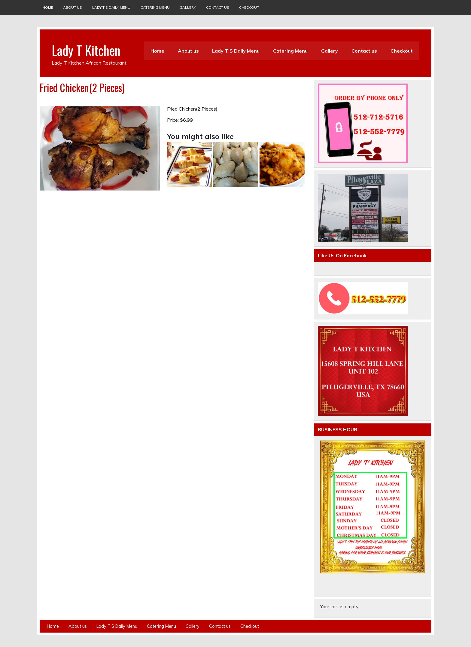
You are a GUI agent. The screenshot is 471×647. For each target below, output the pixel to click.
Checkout (249, 7)
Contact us (217, 7)
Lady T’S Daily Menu (111, 7)
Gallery (188, 7)
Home (47, 7)
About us (72, 7)
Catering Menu (155, 7)
